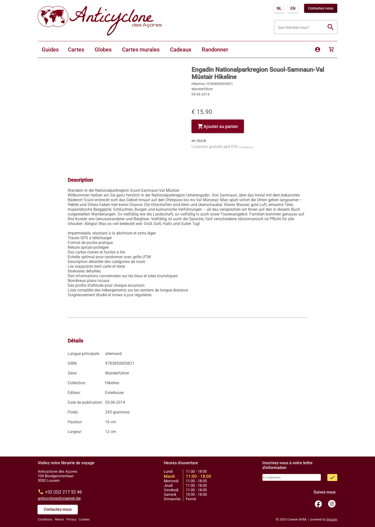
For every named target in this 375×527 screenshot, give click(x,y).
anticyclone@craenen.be (59, 498)
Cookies (84, 519)
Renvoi (59, 519)
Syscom (332, 519)
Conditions (45, 519)
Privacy (71, 519)
